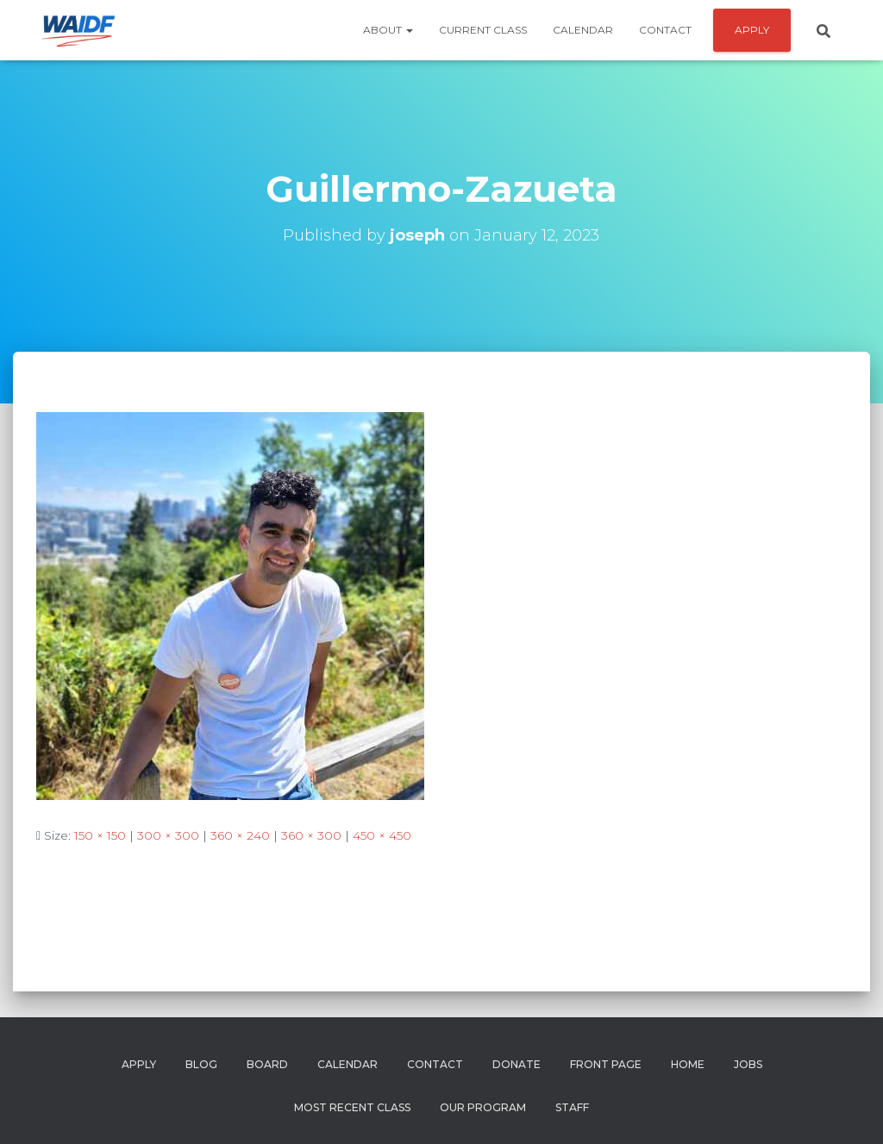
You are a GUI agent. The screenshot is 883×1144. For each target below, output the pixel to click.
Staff (572, 1107)
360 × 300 (311, 835)
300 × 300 (168, 835)
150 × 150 (100, 835)
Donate (516, 1064)
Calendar (583, 29)
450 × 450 (382, 835)
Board (267, 1064)
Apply (139, 1064)
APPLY (752, 29)
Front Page (606, 1064)
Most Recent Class (352, 1107)
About (388, 29)
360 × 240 (240, 835)
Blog (201, 1064)
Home (688, 1064)
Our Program (483, 1107)
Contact (665, 29)
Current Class (483, 29)
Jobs (748, 1064)
